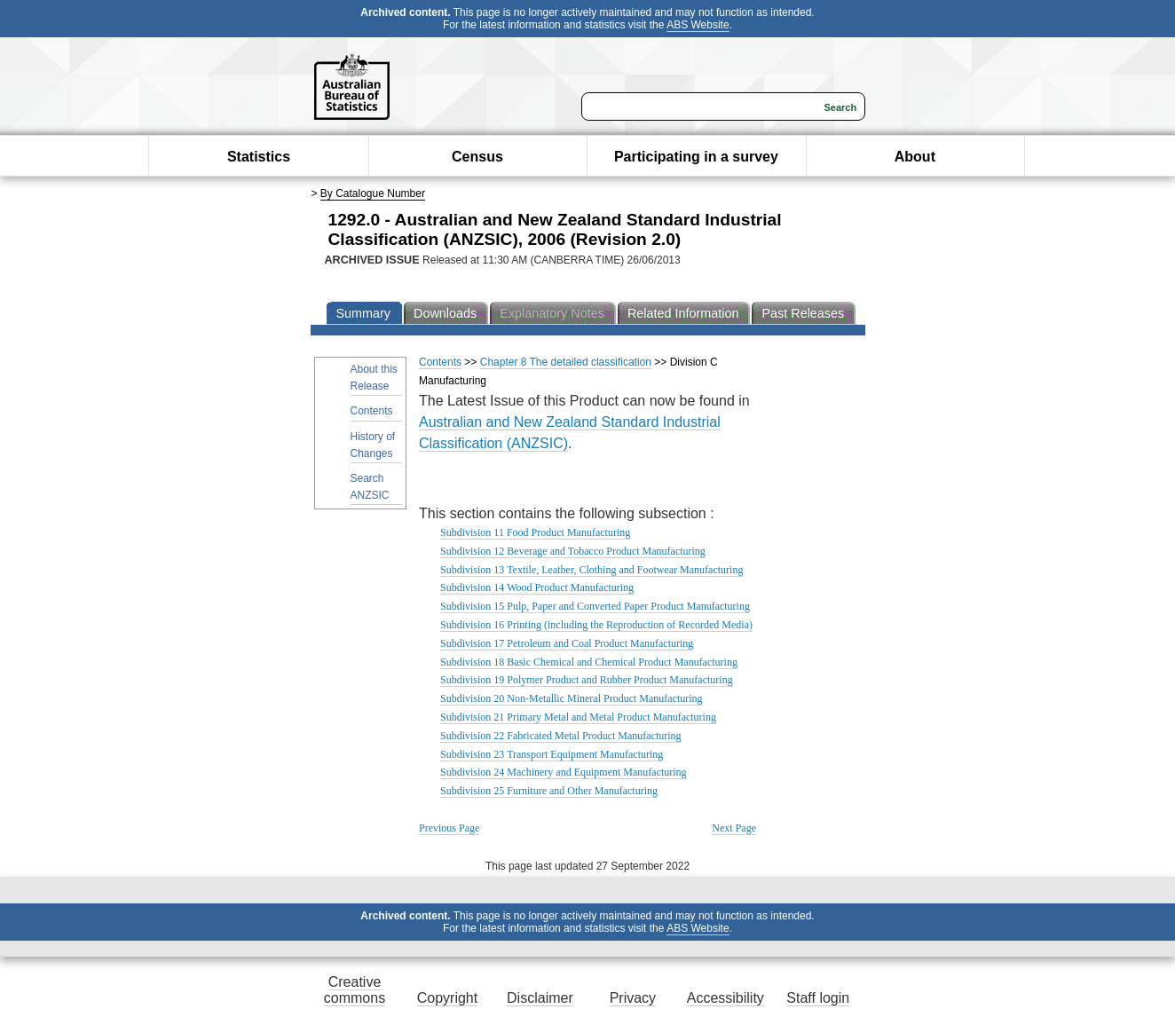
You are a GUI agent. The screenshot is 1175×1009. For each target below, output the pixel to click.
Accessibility (725, 997)
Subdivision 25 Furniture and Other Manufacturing (549, 790)
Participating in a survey (696, 156)
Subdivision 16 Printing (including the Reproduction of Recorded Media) (596, 625)
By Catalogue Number (372, 193)
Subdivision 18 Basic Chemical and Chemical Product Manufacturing (588, 662)
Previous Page (449, 828)
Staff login (817, 997)
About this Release (374, 377)
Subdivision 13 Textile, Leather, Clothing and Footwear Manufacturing (591, 570)
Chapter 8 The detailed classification (565, 362)
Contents (372, 411)
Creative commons (354, 989)
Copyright (447, 997)
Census (477, 156)
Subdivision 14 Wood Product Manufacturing (537, 587)
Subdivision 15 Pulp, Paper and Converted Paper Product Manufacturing (595, 606)
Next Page (734, 828)
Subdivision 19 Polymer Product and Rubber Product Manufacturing (586, 680)
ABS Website (697, 25)
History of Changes (373, 445)
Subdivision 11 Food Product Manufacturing (535, 532)
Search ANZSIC (370, 486)
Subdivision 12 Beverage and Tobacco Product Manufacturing (573, 551)
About (915, 156)
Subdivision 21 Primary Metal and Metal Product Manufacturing (578, 717)
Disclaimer (540, 997)
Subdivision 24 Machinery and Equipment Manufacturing (563, 772)
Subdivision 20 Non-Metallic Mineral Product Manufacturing (571, 698)
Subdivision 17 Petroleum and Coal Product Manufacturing (566, 643)
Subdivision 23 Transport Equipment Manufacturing (551, 754)
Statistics (258, 156)
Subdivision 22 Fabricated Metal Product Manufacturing (561, 735)
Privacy (633, 997)
